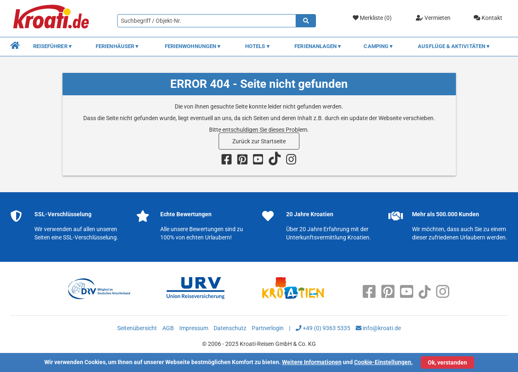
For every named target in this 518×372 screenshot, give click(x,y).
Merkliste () (372, 18)
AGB (168, 328)
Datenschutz (230, 328)
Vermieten (433, 17)
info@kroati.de (378, 328)
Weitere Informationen (312, 362)
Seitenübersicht (137, 328)
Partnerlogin (268, 328)
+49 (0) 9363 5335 (323, 328)
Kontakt (488, 17)
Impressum (193, 328)
